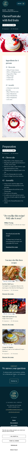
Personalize (14, 445)
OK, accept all (14, 436)
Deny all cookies (14, 440)
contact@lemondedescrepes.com (14, 409)
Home (14, 420)
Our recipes (14, 425)
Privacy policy (14, 449)
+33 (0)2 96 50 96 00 (14, 412)
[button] (21, 4)
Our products (14, 422)
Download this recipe (12, 247)
